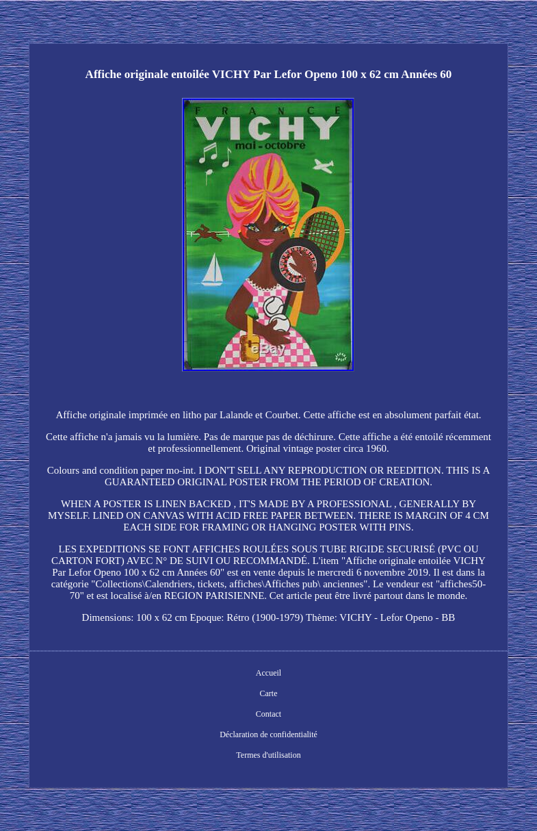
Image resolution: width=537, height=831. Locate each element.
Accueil (268, 673)
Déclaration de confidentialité (268, 734)
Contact (268, 714)
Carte (268, 693)
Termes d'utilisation (268, 755)
